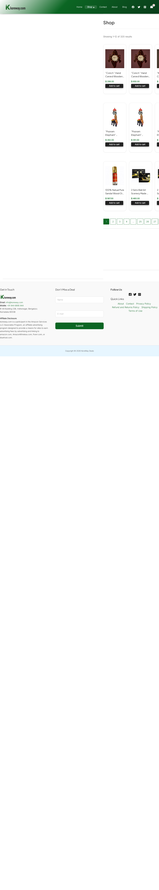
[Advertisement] (53, 34)
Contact (105, 7)
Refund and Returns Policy (125, 307)
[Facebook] (133, 7)
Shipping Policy (149, 307)
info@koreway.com (14, 302)
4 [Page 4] (126, 221)
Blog (125, 7)
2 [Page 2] (113, 221)
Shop (92, 7)
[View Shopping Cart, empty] (151, 6)
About (115, 7)
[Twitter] (139, 7)
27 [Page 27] (154, 221)
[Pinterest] (145, 7)
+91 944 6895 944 (15, 305)
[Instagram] (139, 294)
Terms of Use (135, 310)
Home (83, 7)
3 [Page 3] (119, 221)
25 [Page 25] (140, 221)
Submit (79, 325)
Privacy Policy (143, 303)
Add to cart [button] (114, 86)
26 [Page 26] (147, 221)
